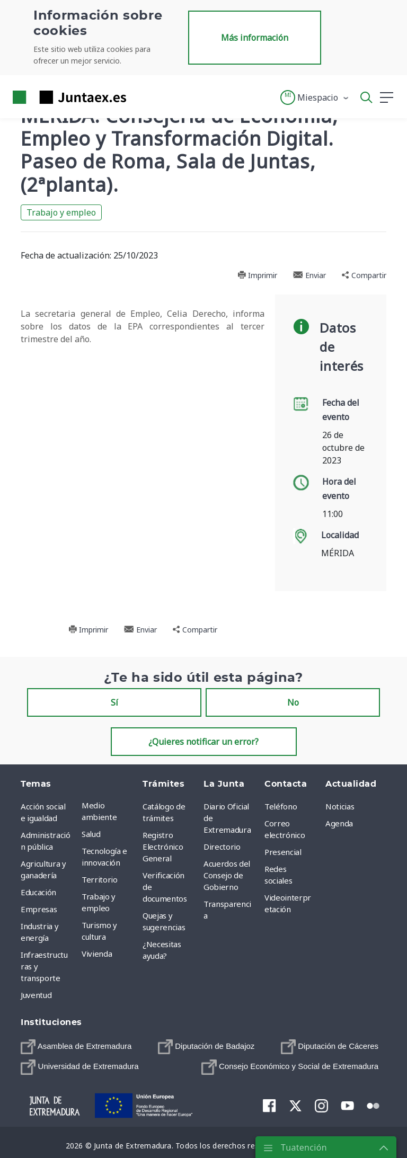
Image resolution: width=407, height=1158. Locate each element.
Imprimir (257, 275)
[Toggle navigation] (141, 97)
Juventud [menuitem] (36, 995)
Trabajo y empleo (61, 212)
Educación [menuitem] (38, 892)
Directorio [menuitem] (222, 846)
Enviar (309, 275)
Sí (114, 702)
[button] (315, 97)
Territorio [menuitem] (100, 879)
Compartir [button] (364, 275)
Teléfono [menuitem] (280, 806)
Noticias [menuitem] (339, 806)
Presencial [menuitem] (283, 852)
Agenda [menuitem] (339, 823)
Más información (254, 37)
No (293, 702)
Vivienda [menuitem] (97, 953)
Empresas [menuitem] (39, 909)
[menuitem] (76, 1046)
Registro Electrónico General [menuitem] (163, 846)
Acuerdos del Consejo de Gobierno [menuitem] (227, 875)
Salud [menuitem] (91, 834)
